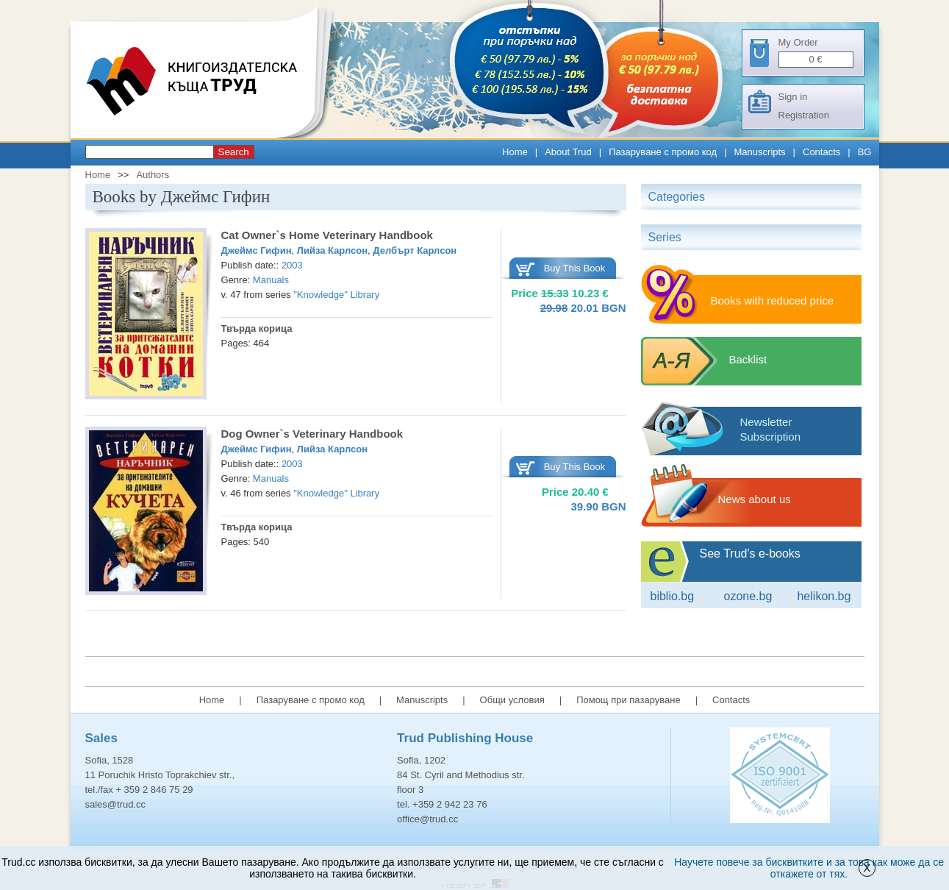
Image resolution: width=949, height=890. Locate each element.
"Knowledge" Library (336, 294)
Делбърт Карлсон (414, 250)
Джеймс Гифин (256, 250)
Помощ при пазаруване (628, 699)
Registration (803, 115)
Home (515, 151)
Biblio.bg (673, 596)
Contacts (821, 151)
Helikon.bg (823, 596)
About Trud (568, 151)
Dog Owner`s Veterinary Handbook (312, 433)
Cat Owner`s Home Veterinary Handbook (327, 235)
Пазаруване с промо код (663, 151)
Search (233, 151)
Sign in (793, 96)
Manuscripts (760, 151)
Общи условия (512, 699)
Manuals (271, 279)
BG (865, 151)
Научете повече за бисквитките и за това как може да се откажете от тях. (809, 868)
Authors (152, 174)
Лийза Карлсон (332, 250)
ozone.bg (747, 596)
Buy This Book (575, 268)
